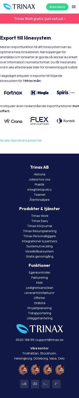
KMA (39, 282)
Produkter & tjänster (39, 208)
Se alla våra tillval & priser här (21, 140)
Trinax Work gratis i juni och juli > (39, 18)
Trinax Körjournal (39, 226)
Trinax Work (39, 215)
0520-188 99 (25, 339)
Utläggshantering (39, 318)
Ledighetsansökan (39, 287)
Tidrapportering (39, 313)
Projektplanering (40, 308)
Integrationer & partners (39, 241)
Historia (39, 174)
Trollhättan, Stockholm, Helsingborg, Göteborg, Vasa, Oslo (39, 353)
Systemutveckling (39, 246)
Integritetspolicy (39, 189)
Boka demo (57, 7)
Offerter (39, 298)
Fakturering (39, 277)
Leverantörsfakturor (39, 293)
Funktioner (39, 265)
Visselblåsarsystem (39, 251)
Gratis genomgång (39, 256)
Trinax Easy (39, 221)
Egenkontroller (39, 272)
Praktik (39, 184)
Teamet (40, 194)
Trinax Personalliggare (39, 236)
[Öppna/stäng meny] (73, 6)
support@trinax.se (49, 339)
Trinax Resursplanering (39, 231)
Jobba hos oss (39, 179)
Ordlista (39, 303)
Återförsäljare (39, 199)
